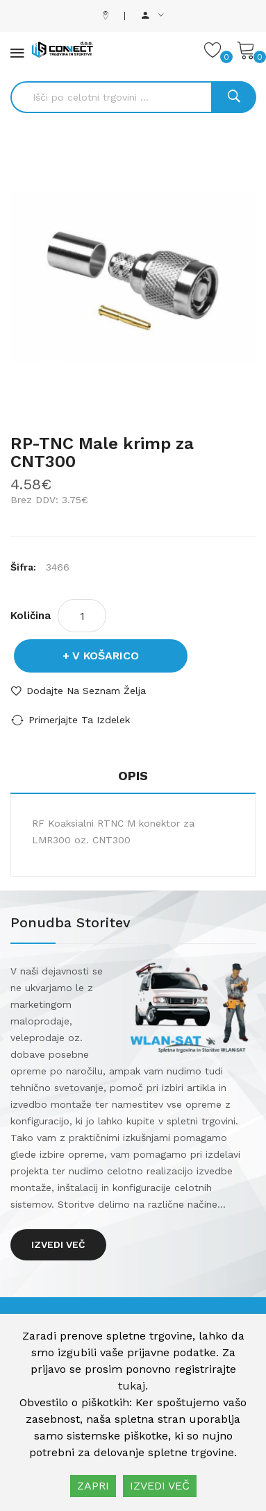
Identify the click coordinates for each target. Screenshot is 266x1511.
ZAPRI (93, 1485)
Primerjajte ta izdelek (79, 719)
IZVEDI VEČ (160, 1485)
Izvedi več (58, 1244)
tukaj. (133, 1385)
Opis (133, 775)
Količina (30, 615)
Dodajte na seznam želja (86, 690)
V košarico (105, 655)
